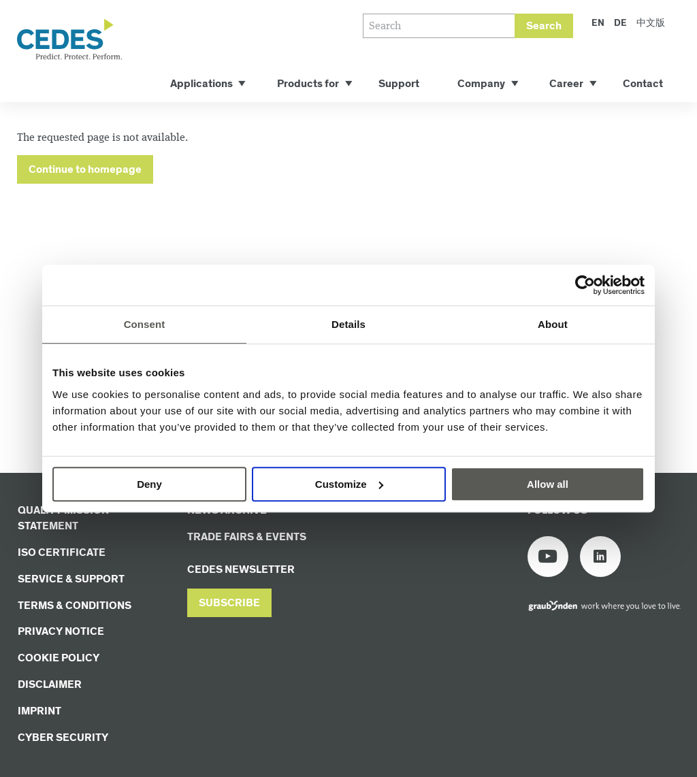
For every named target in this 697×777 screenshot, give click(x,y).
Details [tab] (348, 324)
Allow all (547, 484)
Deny (149, 484)
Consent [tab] (144, 324)
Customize (349, 484)
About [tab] (553, 324)
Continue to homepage (85, 170)
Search (544, 26)
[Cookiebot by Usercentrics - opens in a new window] (585, 285)
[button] (229, 603)
